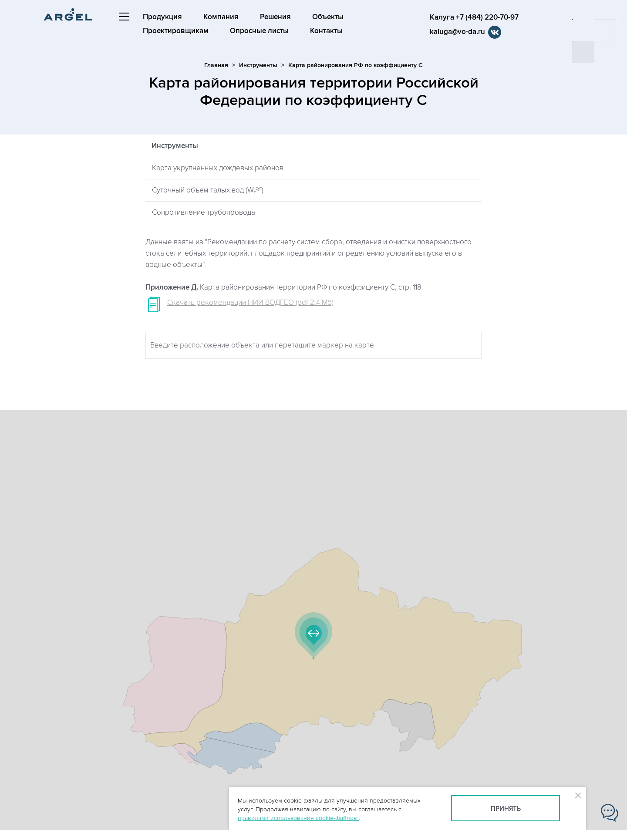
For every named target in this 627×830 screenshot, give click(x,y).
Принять (506, 809)
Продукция (162, 17)
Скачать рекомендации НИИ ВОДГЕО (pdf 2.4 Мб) (250, 302)
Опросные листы (259, 31)
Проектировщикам (176, 31)
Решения (275, 17)
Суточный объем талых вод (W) (207, 190)
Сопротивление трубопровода (203, 212)
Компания (221, 17)
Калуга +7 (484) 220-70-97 (472, 17)
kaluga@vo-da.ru (456, 31)
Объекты (328, 17)
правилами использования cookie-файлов (298, 818)
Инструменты (258, 65)
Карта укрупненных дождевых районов (217, 168)
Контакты (326, 31)
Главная (216, 65)
